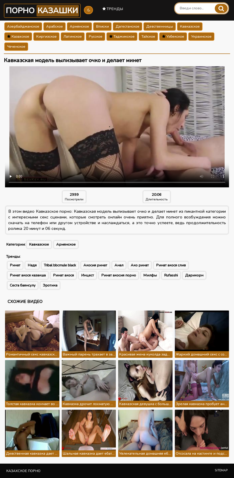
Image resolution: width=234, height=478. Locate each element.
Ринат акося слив (171, 265)
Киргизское (46, 36)
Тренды (112, 8)
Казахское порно (23, 471)
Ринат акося (63, 275)
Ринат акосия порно (118, 275)
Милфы (150, 275)
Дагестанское (127, 26)
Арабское (54, 26)
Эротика (50, 285)
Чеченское (16, 46)
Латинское (73, 36)
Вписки (102, 26)
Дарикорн (194, 275)
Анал (118, 265)
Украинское (201, 36)
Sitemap (221, 470)
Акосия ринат (95, 265)
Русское (95, 36)
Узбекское (173, 36)
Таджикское (122, 36)
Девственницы (159, 26)
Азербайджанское (23, 26)
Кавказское (190, 26)
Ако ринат (140, 265)
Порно (42, 10)
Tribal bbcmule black (60, 265)
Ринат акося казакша (28, 275)
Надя (32, 265)
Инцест (87, 275)
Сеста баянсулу (22, 285)
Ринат (15, 265)
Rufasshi (171, 275)
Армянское (79, 26)
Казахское (18, 36)
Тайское (148, 36)
